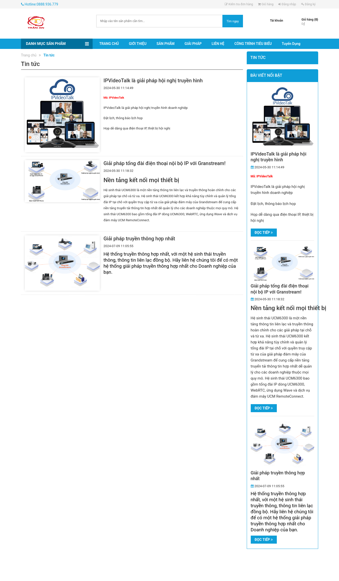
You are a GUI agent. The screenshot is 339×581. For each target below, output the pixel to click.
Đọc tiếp (264, 233)
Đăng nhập (287, 4)
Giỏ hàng (265, 4)
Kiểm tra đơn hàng (239, 4)
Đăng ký (308, 4)
